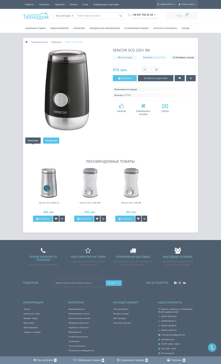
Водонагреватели (59, 28)
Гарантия (30, 4)
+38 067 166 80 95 (167, 325)
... (194, 28)
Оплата (44, 4)
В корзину (43, 218)
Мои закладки (119, 318)
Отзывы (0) (51, 140)
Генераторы (79, 28)
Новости (100, 4)
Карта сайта (29, 323)
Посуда (185, 28)
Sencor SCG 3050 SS (49, 202)
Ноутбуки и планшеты (165, 28)
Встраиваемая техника (137, 28)
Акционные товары (35, 28)
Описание (33, 140)
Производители (31, 327)
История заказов (121, 313)
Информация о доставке (77, 4)
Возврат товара (31, 318)
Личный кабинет (121, 309)
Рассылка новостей (122, 323)
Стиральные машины (78, 336)
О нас (56, 4)
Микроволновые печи (79, 323)
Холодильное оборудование (105, 28)
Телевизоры (74, 341)
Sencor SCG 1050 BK (131, 202)
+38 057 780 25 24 (167, 316)
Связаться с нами (32, 313)
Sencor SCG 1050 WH (90, 202)
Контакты (115, 4)
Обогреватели (75, 332)
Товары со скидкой (32, 332)
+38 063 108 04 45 (167, 330)
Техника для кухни (77, 346)
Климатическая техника (80, 318)
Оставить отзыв (184, 57)
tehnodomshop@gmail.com (171, 335)
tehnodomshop (166, 339)
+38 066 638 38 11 (167, 321)
